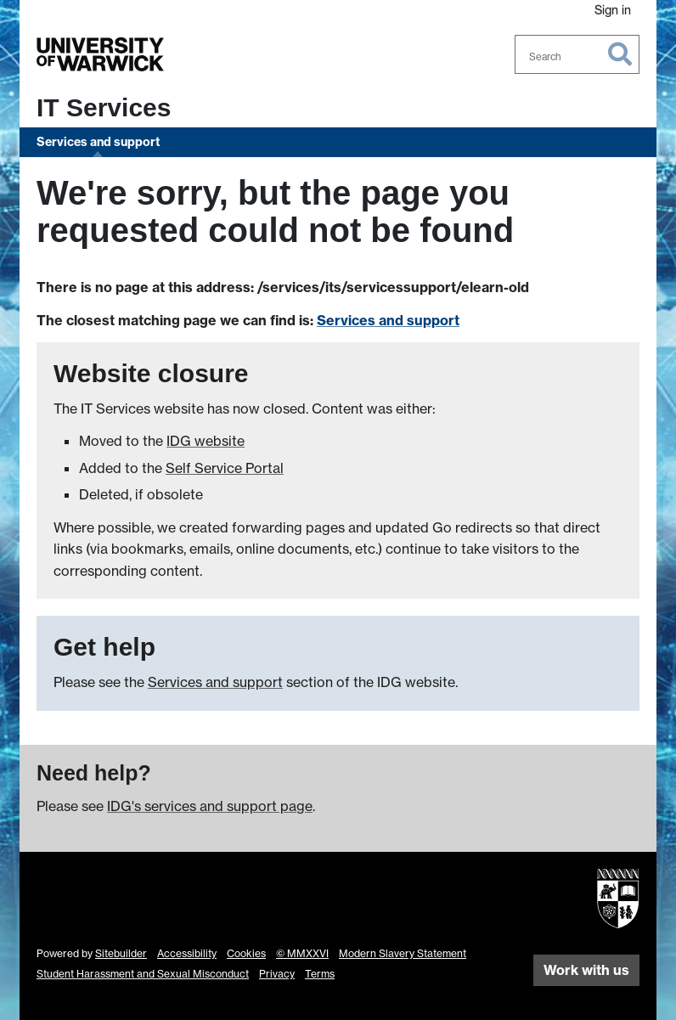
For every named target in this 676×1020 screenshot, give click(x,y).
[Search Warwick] (577, 54)
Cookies (246, 953)
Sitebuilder (121, 953)
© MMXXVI (302, 953)
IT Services (104, 107)
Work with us (586, 969)
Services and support (98, 141)
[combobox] (577, 54)
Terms (320, 973)
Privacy (277, 973)
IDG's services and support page (210, 805)
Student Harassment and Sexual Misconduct (143, 973)
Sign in (612, 10)
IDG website (205, 440)
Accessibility (187, 953)
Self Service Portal (225, 467)
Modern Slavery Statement (402, 953)
